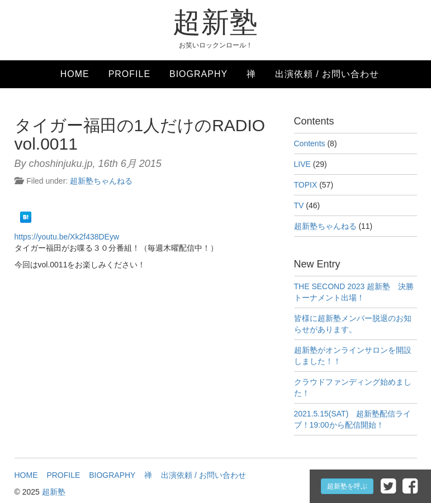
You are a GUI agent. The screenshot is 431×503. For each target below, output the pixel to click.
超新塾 (215, 22)
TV (299, 205)
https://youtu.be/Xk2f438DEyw (67, 236)
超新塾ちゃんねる (101, 180)
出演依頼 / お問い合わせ (327, 74)
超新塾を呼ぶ (347, 486)
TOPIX (306, 184)
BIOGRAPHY (198, 74)
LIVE (302, 164)
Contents (309, 143)
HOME (74, 74)
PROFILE (129, 74)
